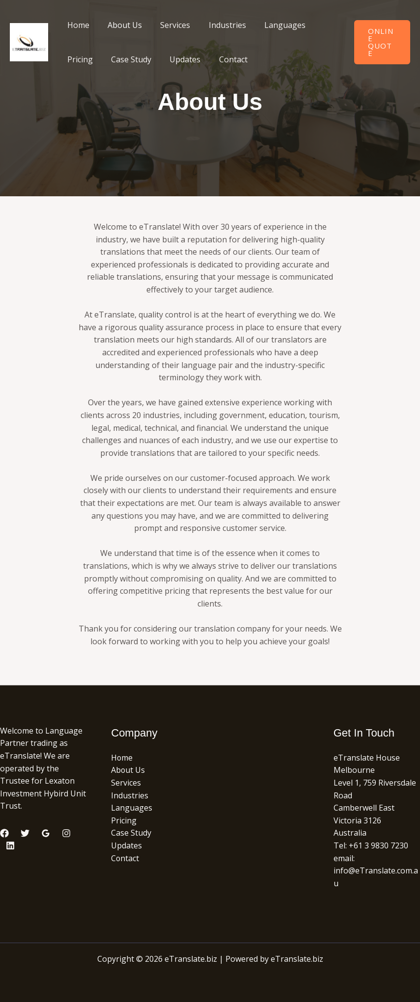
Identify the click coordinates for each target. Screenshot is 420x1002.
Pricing (78, 59)
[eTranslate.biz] (29, 41)
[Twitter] (25, 833)
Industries (218, 25)
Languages (273, 25)
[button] (380, 42)
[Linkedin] (10, 845)
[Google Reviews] (45, 833)
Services (169, 25)
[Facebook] (4, 833)
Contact (224, 59)
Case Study (127, 59)
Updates (178, 59)
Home (77, 25)
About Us (121, 25)
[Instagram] (66, 833)
